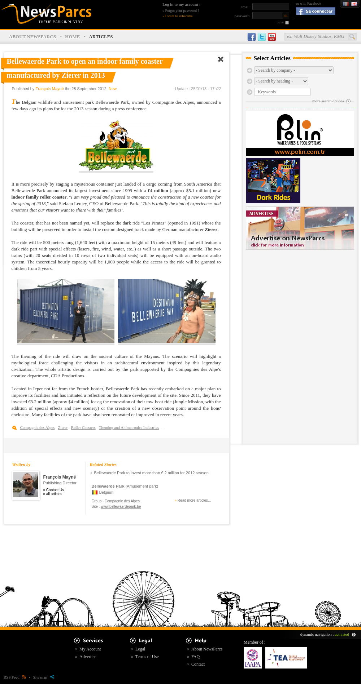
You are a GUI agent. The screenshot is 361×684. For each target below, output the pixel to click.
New (112, 88)
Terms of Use (146, 656)
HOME (72, 36)
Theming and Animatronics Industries (129, 427)
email (245, 7)
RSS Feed (15, 677)
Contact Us (55, 490)
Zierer (63, 427)
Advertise (87, 656)
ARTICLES (101, 36)
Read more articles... (194, 500)
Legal (140, 649)
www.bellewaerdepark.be (121, 506)
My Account (90, 649)
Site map (43, 677)
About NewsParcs (206, 649)
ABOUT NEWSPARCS (32, 36)
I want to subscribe (179, 16)
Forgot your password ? (182, 11)
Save (280, 22)
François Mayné (50, 88)
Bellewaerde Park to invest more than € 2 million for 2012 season (151, 473)
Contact (198, 664)
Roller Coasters (83, 427)
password (241, 16)
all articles (54, 494)
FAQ (195, 656)
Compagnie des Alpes (37, 427)
